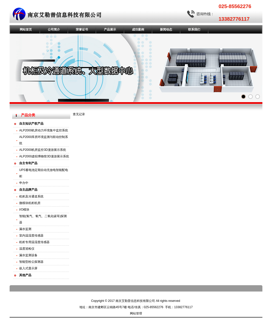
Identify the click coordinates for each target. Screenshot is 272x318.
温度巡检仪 (26, 248)
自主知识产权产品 (31, 123)
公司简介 (54, 29)
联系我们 (194, 29)
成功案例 (138, 29)
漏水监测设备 (28, 255)
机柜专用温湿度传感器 (34, 242)
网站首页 (26, 29)
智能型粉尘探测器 (31, 262)
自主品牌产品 (28, 189)
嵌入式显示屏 (28, 268)
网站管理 (136, 313)
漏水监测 (25, 229)
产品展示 (110, 29)
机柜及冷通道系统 (31, 196)
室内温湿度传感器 (31, 235)
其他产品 (25, 275)
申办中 (23, 183)
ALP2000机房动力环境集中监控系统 (43, 130)
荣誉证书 (82, 29)
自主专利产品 (28, 163)
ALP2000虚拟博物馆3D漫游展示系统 (44, 156)
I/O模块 (24, 209)
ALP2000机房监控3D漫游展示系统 (42, 150)
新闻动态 (166, 29)
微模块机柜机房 (29, 203)
